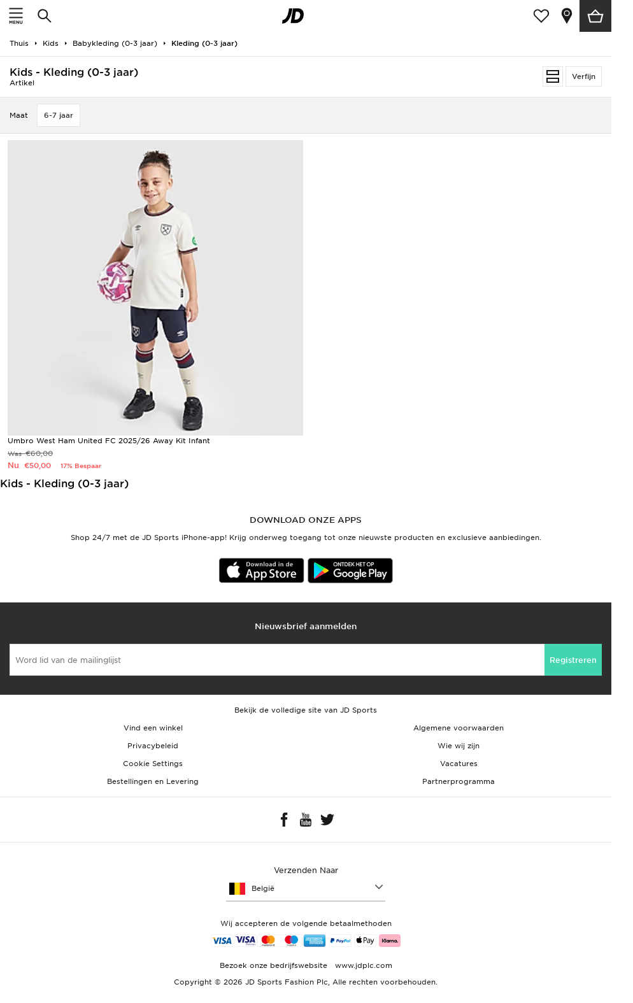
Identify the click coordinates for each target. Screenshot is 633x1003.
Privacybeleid (152, 745)
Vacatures (459, 763)
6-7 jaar (58, 115)
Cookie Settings (153, 763)
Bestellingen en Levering (153, 781)
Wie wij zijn (458, 745)
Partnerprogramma (458, 781)
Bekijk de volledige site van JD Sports (305, 710)
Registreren (573, 660)
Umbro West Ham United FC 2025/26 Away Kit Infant (109, 440)
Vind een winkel (153, 727)
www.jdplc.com (362, 965)
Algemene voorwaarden (458, 727)
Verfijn (583, 76)
